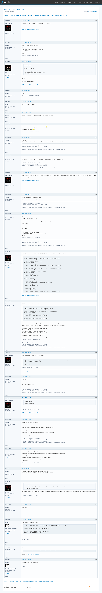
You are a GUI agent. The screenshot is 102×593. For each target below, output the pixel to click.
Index (5, 9)
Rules (9, 9)
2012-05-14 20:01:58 (26, 251)
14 (25, 18)
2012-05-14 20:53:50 (26, 352)
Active (89, 11)
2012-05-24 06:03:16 (26, 559)
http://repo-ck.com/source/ (33, 554)
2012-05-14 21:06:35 (26, 376)
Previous (10, 18)
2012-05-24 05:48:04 (26, 545)
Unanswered (94, 11)
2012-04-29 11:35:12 (26, 112)
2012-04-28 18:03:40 (26, 42)
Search (13, 9)
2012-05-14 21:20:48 (26, 419)
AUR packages (25, 29)
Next (28, 18)
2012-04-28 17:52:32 (26, 20)
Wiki (75, 2)
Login (23, 9)
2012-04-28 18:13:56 (26, 61)
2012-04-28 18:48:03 (26, 90)
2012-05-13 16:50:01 (26, 155)
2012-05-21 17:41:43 (26, 504)
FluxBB (96, 588)
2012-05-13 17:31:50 (26, 172)
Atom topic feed (94, 586)
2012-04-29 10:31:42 (26, 101)
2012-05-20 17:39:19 (26, 448)
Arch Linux (8, 2)
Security (86, 2)
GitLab (79, 2)
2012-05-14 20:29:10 (26, 301)
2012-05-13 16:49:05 (26, 137)
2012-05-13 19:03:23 (26, 194)
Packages (63, 2)
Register (18, 9)
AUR (91, 2)
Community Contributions (18, 15)
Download (97, 2)
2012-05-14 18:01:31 (26, 213)
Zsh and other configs (34, 29)
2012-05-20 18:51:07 (26, 468)
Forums (69, 2)
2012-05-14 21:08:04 (26, 397)
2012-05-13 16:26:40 (26, 124)
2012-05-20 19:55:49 (26, 481)
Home (56, 2)
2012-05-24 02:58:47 (26, 519)
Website (8, 36)
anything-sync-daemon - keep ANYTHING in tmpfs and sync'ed (48, 15)
